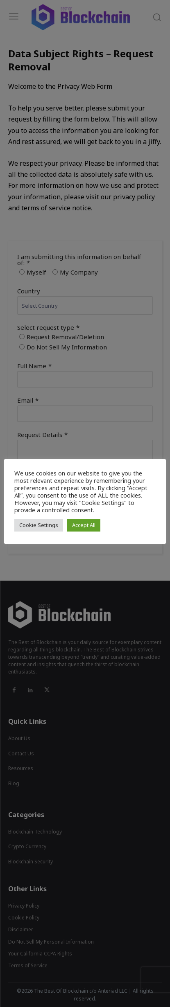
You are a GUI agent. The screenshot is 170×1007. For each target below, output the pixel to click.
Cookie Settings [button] (38, 525)
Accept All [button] (83, 525)
